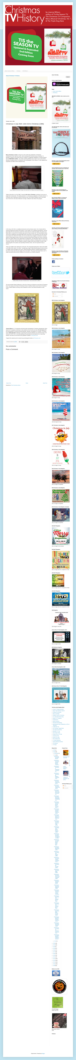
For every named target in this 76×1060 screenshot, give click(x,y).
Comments (55, 296)
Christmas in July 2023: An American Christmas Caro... (56, 930)
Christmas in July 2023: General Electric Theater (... (56, 762)
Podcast (18, 71)
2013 (54, 958)
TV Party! (55, 744)
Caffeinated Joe (56, 726)
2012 (54, 960)
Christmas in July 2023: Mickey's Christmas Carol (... (56, 919)
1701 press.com (34, 335)
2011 (54, 962)
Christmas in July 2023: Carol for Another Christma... (56, 892)
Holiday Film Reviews (57, 712)
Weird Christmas (56, 721)
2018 (54, 950)
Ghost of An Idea (56, 737)
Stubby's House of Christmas (58, 715)
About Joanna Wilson (9, 71)
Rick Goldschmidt (56, 738)
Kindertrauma (55, 719)
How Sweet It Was (56, 732)
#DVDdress (25, 71)
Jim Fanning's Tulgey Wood (58, 728)
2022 (54, 943)
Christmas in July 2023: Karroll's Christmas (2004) (56, 811)
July (55, 755)
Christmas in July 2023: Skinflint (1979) (56, 882)
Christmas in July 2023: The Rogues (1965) (56, 853)
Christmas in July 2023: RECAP (56, 757)
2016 (54, 953)
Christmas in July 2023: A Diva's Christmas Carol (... (56, 859)
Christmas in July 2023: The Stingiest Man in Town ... (56, 898)
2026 (54, 750)
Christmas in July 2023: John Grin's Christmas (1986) (56, 876)
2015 (54, 955)
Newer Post (8, 383)
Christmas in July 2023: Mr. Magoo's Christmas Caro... (56, 776)
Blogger (43, 1053)
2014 (54, 957)
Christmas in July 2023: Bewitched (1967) (56, 848)
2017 (54, 951)
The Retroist (55, 743)
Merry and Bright (56, 713)
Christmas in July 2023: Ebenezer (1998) (56, 887)
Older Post (45, 383)
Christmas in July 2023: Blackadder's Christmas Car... (57, 798)
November (56, 753)
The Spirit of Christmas (57, 729)
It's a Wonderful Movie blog (58, 716)
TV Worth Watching (56, 740)
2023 (54, 751)
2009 (54, 965)
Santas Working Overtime (58, 741)
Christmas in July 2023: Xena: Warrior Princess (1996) (56, 829)
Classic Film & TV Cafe (57, 734)
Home (27, 383)
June (55, 941)
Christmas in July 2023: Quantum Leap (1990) (56, 823)
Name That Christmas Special (59, 710)
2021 (54, 944)
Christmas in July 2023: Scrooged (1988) (56, 924)
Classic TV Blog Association (58, 709)
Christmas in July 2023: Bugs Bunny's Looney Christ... (56, 912)
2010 (54, 963)
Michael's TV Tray (56, 731)
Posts (54, 294)
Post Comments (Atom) (15, 385)
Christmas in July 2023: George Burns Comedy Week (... (56, 804)
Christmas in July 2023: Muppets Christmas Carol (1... (56, 937)
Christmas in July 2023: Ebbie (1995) (56, 871)
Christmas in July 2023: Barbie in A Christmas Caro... (56, 817)
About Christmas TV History (13, 75)
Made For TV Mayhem (57, 718)
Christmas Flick (56, 735)
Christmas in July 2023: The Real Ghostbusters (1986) (57, 836)
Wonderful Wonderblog (57, 722)
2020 (54, 946)
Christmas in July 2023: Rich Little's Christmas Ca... (57, 792)
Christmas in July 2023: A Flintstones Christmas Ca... (56, 769)
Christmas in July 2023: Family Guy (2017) (57, 782)
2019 (54, 948)
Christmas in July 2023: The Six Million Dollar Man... (56, 842)
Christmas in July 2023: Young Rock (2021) (57, 787)
